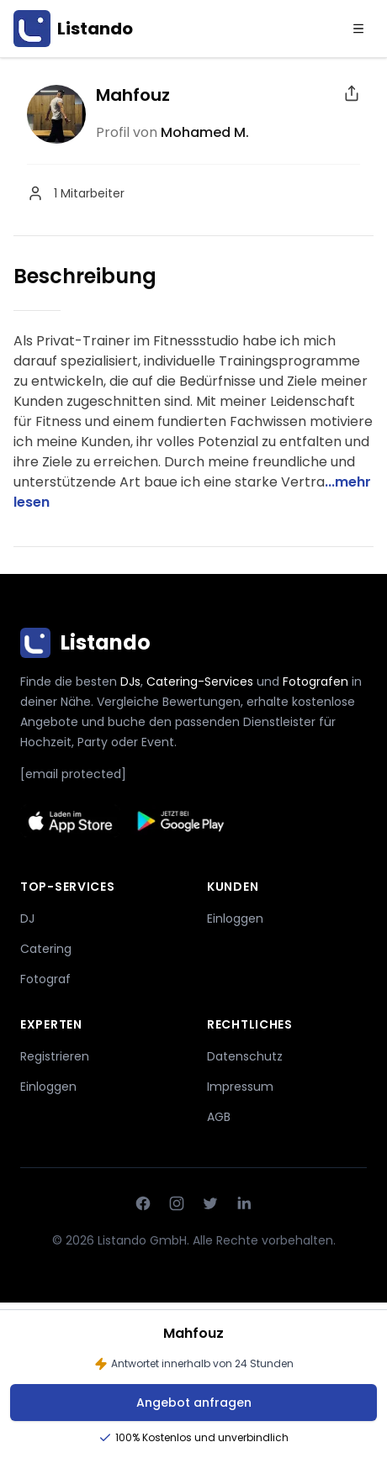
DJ (27, 918)
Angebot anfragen (194, 1402)
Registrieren (54, 1056)
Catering (46, 948)
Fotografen (315, 681)
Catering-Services (199, 681)
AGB (219, 1116)
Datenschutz (245, 1056)
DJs (130, 681)
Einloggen (235, 918)
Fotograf (45, 979)
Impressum (240, 1086)
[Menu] (358, 28)
